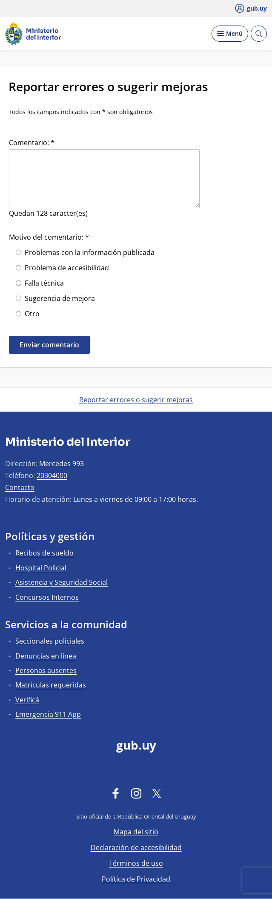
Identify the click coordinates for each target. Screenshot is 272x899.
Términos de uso (136, 863)
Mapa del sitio (136, 831)
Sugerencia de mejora (60, 298)
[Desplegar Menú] (230, 34)
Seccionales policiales (49, 641)
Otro (32, 313)
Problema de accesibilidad (67, 267)
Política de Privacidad (136, 879)
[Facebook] (116, 793)
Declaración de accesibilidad (136, 847)
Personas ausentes (46, 670)
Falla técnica (44, 283)
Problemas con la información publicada (90, 252)
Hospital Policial (40, 568)
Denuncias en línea (45, 656)
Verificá (27, 699)
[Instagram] (136, 793)
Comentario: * (31, 142)
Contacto (19, 487)
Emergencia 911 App (48, 714)
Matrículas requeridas (50, 685)
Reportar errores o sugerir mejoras (136, 399)
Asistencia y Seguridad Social (61, 582)
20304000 (52, 475)
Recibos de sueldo (44, 553)
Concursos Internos (47, 597)
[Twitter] (157, 793)
